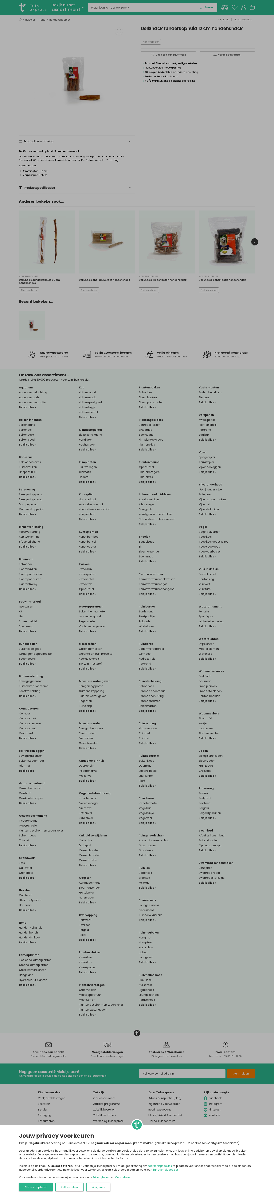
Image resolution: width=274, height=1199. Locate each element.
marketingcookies (160, 1166)
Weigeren (98, 1187)
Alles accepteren (36, 1187)
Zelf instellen (69, 1187)
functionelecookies (165, 1170)
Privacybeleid (101, 1177)
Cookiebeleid (123, 1177)
